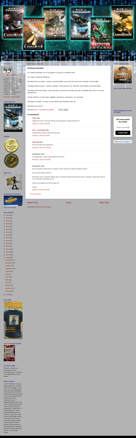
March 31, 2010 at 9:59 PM (40, 190)
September (9, 268)
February (8, 288)
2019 (8, 232)
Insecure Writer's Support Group (15, 59)
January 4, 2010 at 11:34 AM (41, 147)
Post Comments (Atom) (43, 207)
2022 (8, 223)
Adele (34, 118)
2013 (8, 249)
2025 (8, 215)
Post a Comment (35, 194)
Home (6, 56)
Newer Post (32, 202)
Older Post (104, 202)
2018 (8, 235)
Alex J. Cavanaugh (38, 130)
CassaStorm (49, 56)
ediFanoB (35, 142)
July (6, 274)
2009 (8, 294)
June (7, 277)
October (8, 265)
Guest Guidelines (36, 59)
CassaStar (26, 56)
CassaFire (37, 56)
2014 (8, 246)
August (7, 271)
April (7, 282)
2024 (8, 218)
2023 (8, 221)
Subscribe (123, 133)
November (9, 263)
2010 (8, 257)
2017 (8, 238)
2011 (8, 254)
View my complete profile (12, 97)
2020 (8, 229)
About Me (15, 56)
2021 (8, 226)
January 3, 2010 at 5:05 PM (41, 135)
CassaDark (62, 56)
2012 (8, 252)
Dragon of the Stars (76, 56)
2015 (8, 243)
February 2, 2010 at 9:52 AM (41, 159)
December (9, 260)
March (7, 285)
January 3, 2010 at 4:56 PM (41, 123)
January (8, 291)
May (7, 280)
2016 (8, 240)
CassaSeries (91, 56)
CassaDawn (104, 56)
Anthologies (116, 56)
